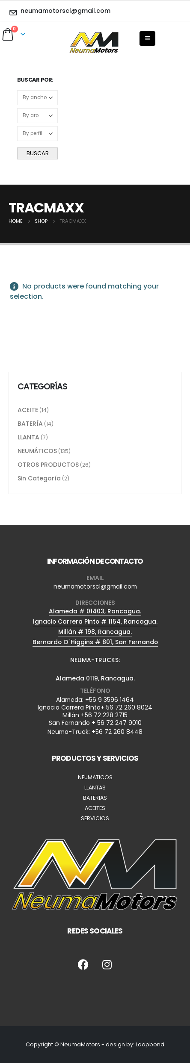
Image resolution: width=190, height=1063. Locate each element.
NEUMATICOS (95, 777)
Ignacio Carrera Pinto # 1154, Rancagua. (95, 621)
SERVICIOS (95, 818)
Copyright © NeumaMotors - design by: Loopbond (95, 1044)
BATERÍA (30, 423)
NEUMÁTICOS (37, 451)
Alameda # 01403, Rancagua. (95, 611)
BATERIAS (95, 797)
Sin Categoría (39, 478)
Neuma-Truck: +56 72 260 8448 (95, 731)
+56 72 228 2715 (104, 715)
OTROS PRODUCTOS (48, 464)
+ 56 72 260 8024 (126, 707)
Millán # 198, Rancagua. (95, 631)
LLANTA (28, 437)
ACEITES (95, 808)
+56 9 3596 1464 (109, 699)
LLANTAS (95, 787)
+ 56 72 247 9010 (117, 722)
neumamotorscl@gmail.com (95, 586)
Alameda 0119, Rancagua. (95, 678)
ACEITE (28, 410)
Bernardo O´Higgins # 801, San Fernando (95, 642)
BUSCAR (38, 153)
